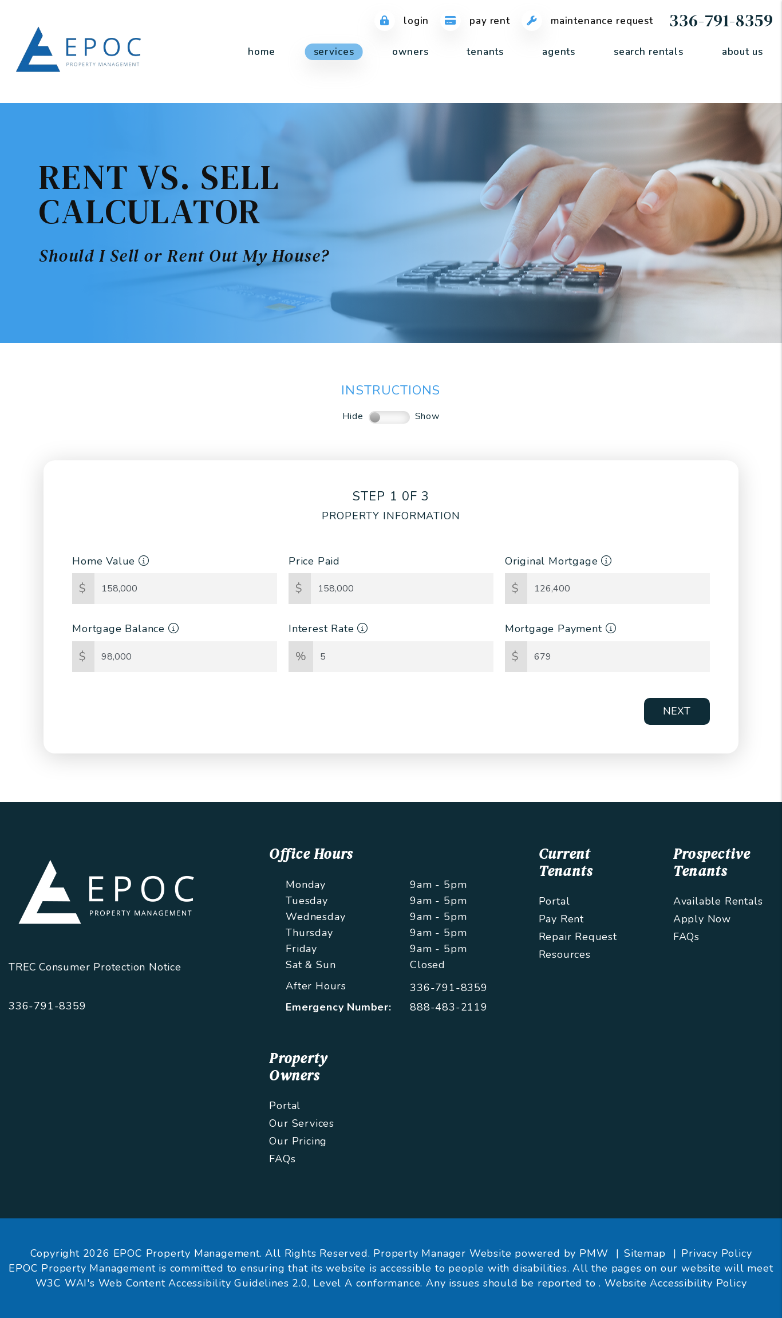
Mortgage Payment (560, 629)
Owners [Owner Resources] (410, 51)
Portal (554, 901)
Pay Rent (561, 919)
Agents (558, 51)
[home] (80, 51)
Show (427, 416)
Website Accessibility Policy (676, 1283)
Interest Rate (328, 629)
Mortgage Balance (125, 629)
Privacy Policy (716, 1253)
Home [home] (261, 51)
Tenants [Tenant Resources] (485, 51)
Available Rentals (718, 901)
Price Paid (314, 561)
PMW (593, 1253)
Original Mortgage (558, 561)
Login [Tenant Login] (401, 20)
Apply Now (702, 919)
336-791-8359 (721, 20)
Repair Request (578, 937)
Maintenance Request (587, 20)
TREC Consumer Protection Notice (95, 967)
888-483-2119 (449, 1007)
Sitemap (645, 1253)
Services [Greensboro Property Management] (334, 51)
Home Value (110, 561)
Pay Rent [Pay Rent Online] (475, 20)
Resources (565, 954)
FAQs (686, 937)
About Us (742, 51)
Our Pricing (298, 1141)
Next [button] (676, 711)
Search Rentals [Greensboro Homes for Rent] (649, 51)
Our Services (301, 1123)
